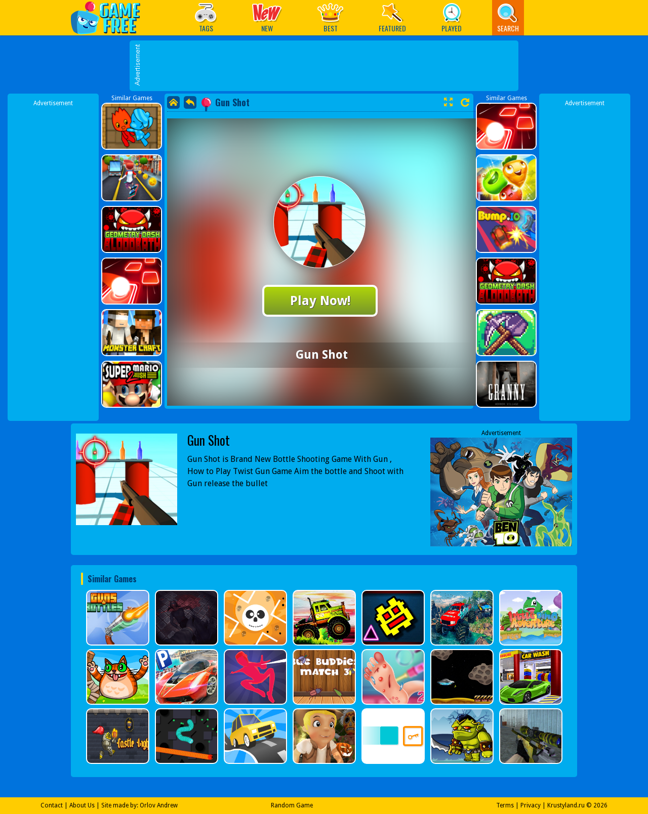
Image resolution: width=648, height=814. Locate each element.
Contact (51, 805)
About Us (82, 805)
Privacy (530, 805)
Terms (505, 805)
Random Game (292, 805)
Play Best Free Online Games (110, 17)
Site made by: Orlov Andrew (139, 805)
